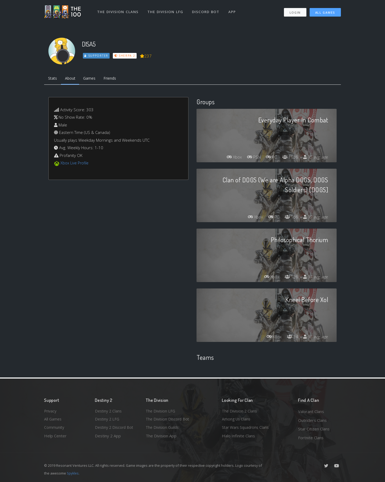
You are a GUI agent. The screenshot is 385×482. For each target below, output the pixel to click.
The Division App (161, 437)
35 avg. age (315, 158)
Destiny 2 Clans (109, 411)
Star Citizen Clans (314, 428)
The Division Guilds (163, 428)
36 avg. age (315, 338)
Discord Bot (206, 10)
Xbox (230, 158)
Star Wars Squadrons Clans (246, 428)
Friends (114, 79)
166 (290, 218)
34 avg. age (315, 278)
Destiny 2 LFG (108, 420)
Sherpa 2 (125, 55)
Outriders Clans (312, 420)
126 (290, 278)
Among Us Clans (237, 420)
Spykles (73, 473)
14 (291, 338)
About (72, 79)
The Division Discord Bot (168, 420)
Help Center (55, 437)
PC (269, 158)
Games (92, 79)
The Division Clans (118, 10)
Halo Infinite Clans (238, 437)
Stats (53, 79)
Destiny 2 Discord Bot (115, 428)
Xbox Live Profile (75, 164)
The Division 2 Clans (240, 411)
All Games (325, 11)
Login (295, 11)
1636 (289, 158)
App (233, 10)
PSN (250, 158)
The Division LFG (166, 10)
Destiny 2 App (108, 437)
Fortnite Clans (311, 437)
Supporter (96, 55)
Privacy (50, 411)
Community (54, 428)
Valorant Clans (311, 411)
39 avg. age (315, 218)
